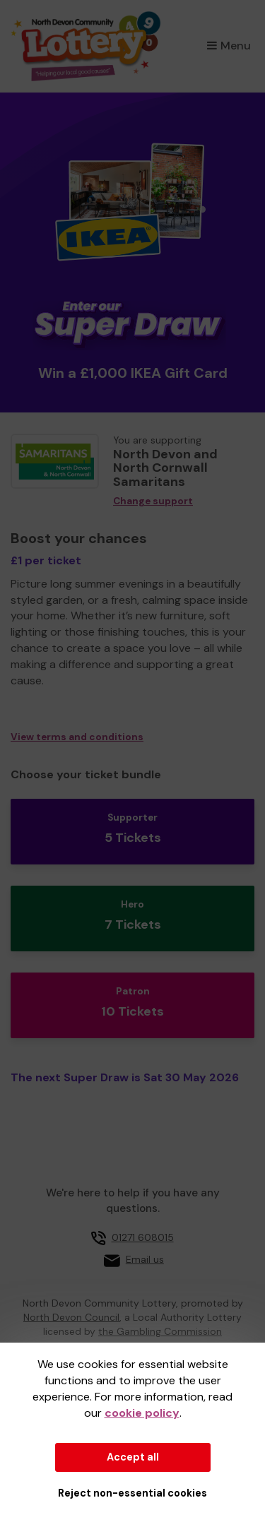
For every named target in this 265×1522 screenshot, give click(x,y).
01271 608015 (143, 1237)
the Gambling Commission (160, 1331)
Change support (153, 501)
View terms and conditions (77, 737)
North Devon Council (71, 1317)
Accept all (133, 1457)
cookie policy (142, 1412)
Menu (229, 45)
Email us (145, 1259)
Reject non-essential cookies (132, 1493)
